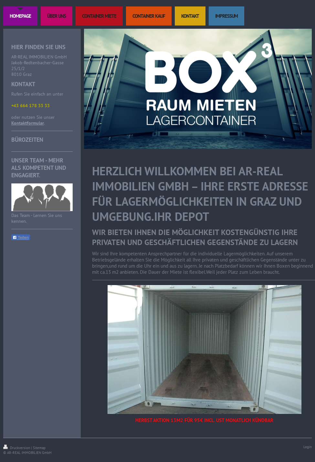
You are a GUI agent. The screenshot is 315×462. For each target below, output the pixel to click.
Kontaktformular (27, 123)
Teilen (21, 237)
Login (307, 447)
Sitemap (39, 448)
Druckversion (17, 448)
